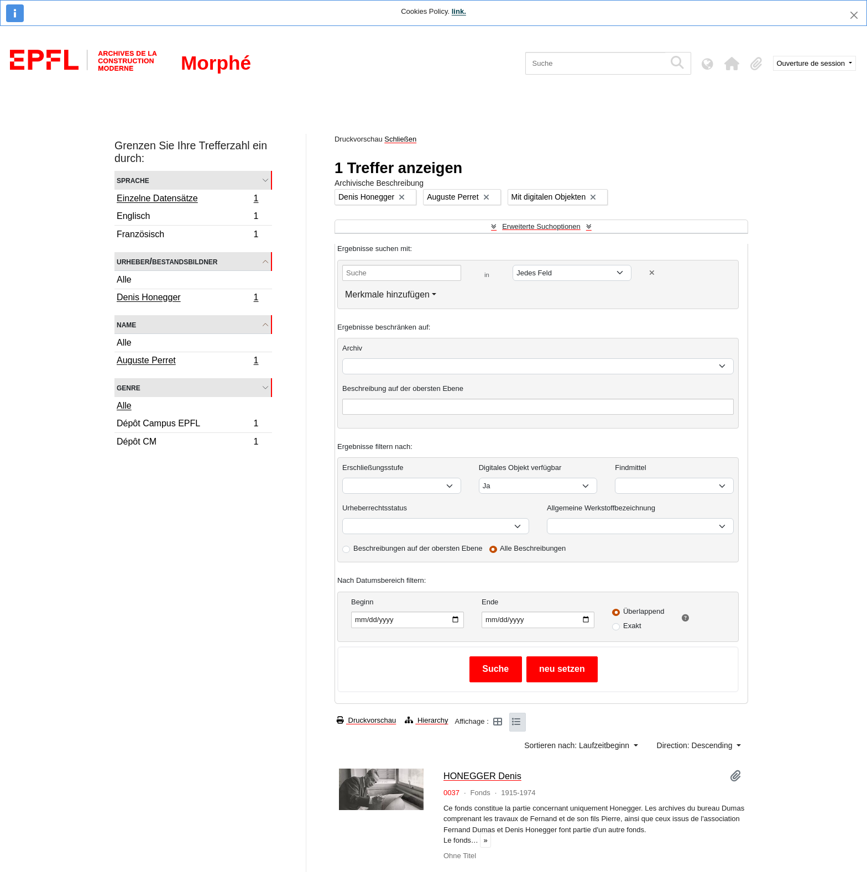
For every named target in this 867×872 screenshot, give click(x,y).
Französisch (187, 235)
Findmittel (630, 467)
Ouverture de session (812, 63)
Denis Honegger (187, 298)
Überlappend (643, 611)
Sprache (133, 180)
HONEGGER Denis (482, 776)
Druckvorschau (366, 720)
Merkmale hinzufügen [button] (387, 294)
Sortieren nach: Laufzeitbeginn (577, 745)
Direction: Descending (696, 745)
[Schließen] (854, 15)
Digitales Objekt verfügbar (520, 467)
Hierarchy (426, 720)
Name (126, 324)
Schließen (400, 139)
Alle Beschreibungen (533, 548)
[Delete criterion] (652, 273)
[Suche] (595, 63)
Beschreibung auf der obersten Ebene (402, 388)
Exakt (632, 626)
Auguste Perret (187, 361)
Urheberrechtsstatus (374, 508)
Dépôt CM (187, 443)
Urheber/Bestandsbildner (167, 261)
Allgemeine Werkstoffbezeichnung (601, 508)
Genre (128, 387)
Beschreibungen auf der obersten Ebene (417, 548)
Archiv (352, 348)
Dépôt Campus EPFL (187, 425)
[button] (732, 64)
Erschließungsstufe (373, 467)
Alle (124, 279)
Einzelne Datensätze (187, 199)
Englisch (187, 218)
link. (459, 11)
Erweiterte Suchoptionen (541, 226)
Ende (490, 602)
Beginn (362, 602)
